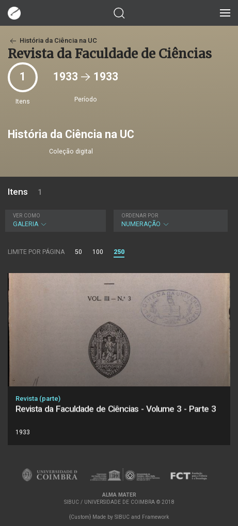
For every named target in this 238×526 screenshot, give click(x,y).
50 (78, 252)
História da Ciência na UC (52, 40)
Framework (155, 517)
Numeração (169, 220)
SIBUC (122, 517)
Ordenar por (139, 215)
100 (97, 252)
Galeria (54, 220)
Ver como (26, 215)
